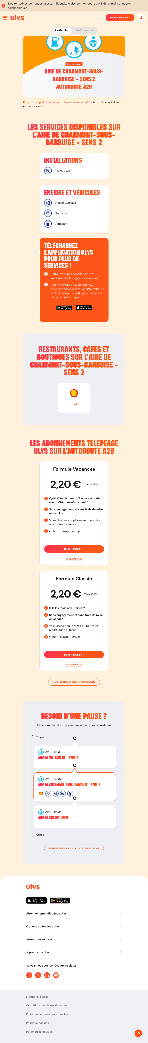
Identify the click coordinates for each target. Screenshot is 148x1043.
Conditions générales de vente (46, 1005)
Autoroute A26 (81, 102)
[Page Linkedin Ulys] (47, 975)
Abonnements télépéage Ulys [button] (74, 913)
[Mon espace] (141, 17)
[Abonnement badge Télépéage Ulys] (17, 17)
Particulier (62, 30)
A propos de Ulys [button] (74, 952)
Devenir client (120, 17)
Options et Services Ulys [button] (74, 926)
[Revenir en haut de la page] (125, 1033)
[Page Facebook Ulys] (29, 975)
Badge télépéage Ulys (35, 102)
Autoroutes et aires (60, 102)
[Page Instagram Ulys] (56, 975)
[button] (74, 558)
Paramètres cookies (39, 1032)
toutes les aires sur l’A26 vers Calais (74, 848)
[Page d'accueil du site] (32, 887)
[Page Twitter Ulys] (38, 975)
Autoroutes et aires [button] (74, 939)
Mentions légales (37, 997)
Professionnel (84, 30)
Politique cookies (37, 1023)
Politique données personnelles (47, 1014)
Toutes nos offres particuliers (74, 681)
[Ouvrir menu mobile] (5, 17)
